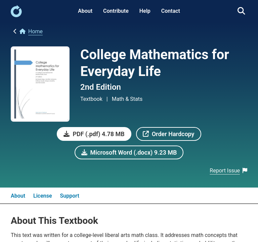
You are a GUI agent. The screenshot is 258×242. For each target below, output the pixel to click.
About (85, 11)
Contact (170, 11)
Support (69, 196)
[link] (16, 15)
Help (144, 11)
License (42, 196)
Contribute (116, 11)
